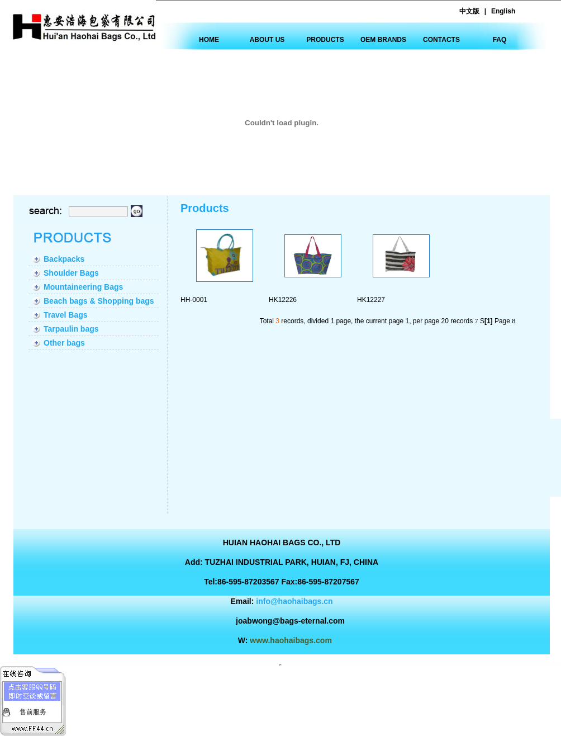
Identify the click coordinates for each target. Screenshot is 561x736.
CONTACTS (441, 40)
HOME (209, 40)
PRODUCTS (325, 40)
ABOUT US (267, 40)
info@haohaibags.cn (294, 601)
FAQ (500, 40)
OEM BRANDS (383, 40)
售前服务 (33, 712)
